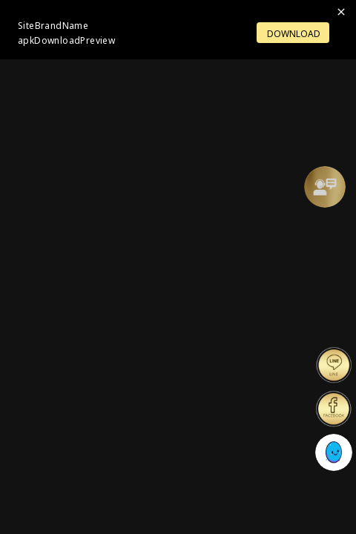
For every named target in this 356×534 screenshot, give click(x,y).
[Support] (325, 187)
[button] (325, 187)
